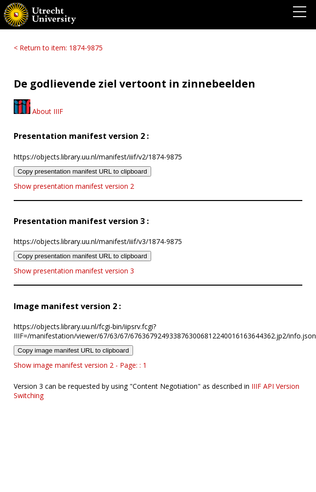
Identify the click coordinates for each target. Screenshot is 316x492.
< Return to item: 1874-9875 (58, 47)
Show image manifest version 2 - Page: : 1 (80, 365)
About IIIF (38, 111)
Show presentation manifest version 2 (74, 186)
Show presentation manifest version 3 (74, 270)
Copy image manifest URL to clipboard (73, 350)
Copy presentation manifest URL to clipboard (82, 171)
